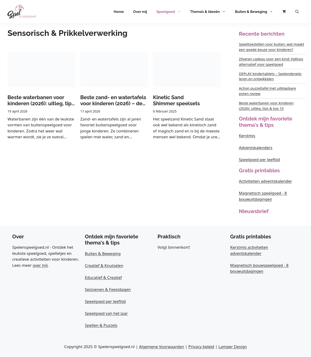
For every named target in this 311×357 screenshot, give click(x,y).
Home (119, 12)
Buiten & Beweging (256, 12)
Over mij (140, 12)
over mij (40, 265)
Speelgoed (171, 12)
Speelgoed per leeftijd (259, 159)
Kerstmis (247, 135)
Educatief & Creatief (103, 277)
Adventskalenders (256, 147)
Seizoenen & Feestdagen (108, 289)
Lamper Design (232, 346)
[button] (297, 12)
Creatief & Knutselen (104, 265)
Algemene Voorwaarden (161, 346)
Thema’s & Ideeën (210, 12)
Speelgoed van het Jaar (106, 313)
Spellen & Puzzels (101, 325)
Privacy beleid (201, 346)
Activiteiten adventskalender (265, 181)
